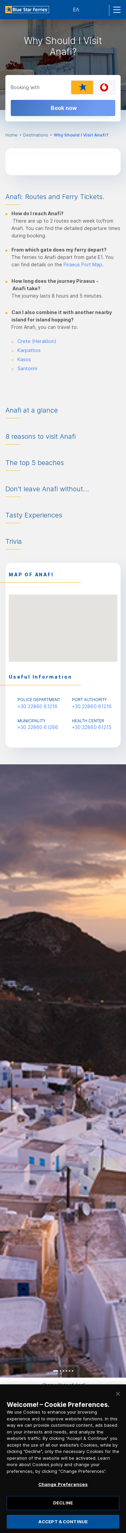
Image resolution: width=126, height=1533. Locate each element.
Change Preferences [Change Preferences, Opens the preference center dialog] (63, 1488)
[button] (63, 622)
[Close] (118, 1397)
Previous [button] (11, 1071)
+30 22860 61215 (92, 727)
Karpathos (29, 350)
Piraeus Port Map (83, 264)
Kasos (24, 359)
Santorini (27, 368)
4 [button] (66, 1371)
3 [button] (63, 1371)
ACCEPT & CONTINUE (63, 1525)
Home (11, 135)
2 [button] (60, 1371)
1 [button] (55, 1371)
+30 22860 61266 (37, 727)
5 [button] (69, 1371)
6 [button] (72, 1371)
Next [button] (115, 1071)
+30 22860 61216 (37, 706)
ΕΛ (76, 9)
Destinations (35, 135)
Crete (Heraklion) (36, 341)
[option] (63, 64)
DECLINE (63, 1506)
